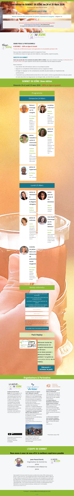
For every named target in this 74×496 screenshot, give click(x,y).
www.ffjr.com (49, 424)
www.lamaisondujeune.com (13, 412)
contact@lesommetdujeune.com (40, 491)
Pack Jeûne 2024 (43, 359)
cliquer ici (58, 16)
